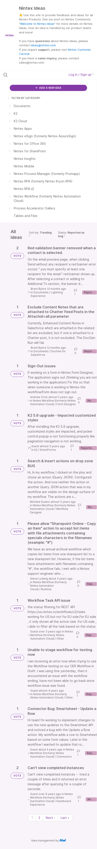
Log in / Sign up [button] (81, 74)
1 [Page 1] (32, 818)
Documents (41, 292)
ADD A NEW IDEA (48, 87)
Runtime (46, 589)
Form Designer (66, 404)
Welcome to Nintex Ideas (37, 23)
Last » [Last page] (65, 818)
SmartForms (48, 449)
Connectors (64, 756)
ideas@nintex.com (43, 45)
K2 (36, 449)
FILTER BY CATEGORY (23, 98)
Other (60, 638)
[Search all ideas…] (30, 74)
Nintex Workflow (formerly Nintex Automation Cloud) (53, 402)
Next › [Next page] (50, 818)
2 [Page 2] (39, 818)
